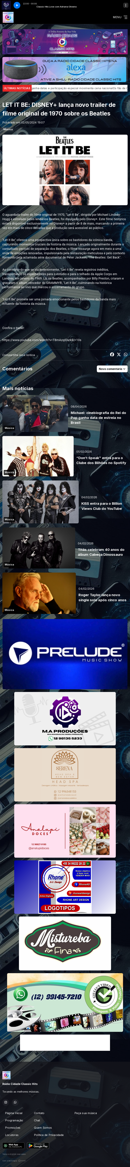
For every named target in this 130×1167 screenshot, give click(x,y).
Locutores (11, 1135)
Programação (14, 1120)
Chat (37, 1120)
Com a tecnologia (14, 1161)
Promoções (12, 1127)
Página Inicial (13, 1113)
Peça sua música (85, 1113)
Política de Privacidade (49, 1135)
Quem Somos (43, 1127)
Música (8, 129)
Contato (39, 1113)
